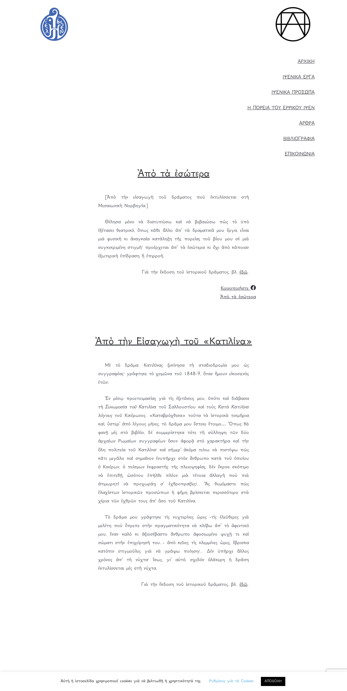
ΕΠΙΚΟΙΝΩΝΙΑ (300, 154)
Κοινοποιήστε (238, 288)
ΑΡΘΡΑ (307, 123)
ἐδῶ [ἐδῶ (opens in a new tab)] (243, 272)
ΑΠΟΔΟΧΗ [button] (273, 681)
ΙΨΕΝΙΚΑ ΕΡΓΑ (299, 77)
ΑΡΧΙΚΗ (306, 62)
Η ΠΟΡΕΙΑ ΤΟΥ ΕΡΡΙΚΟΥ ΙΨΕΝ (281, 108)
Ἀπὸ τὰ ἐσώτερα (238, 297)
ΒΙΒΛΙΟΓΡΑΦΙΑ (299, 139)
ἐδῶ (243, 585)
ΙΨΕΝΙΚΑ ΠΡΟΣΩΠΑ (293, 92)
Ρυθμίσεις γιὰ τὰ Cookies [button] (231, 681)
